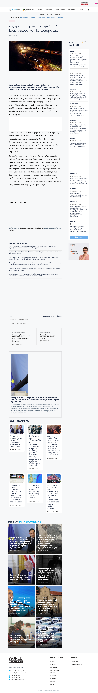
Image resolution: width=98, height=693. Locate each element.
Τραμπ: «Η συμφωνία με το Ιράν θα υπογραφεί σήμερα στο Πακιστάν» (16, 441)
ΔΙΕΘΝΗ (57, 15)
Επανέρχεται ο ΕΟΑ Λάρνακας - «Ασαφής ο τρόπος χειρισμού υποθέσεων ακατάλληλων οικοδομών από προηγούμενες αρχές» (48, 541)
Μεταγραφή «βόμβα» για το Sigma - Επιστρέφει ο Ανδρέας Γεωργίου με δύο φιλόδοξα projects (78, 96)
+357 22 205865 (15, 675)
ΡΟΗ (74, 43)
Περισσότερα (79, 237)
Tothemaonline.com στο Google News (31, 228)
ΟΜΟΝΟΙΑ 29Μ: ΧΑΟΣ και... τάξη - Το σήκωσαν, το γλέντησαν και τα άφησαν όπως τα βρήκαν (78, 228)
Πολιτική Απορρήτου (77, 664)
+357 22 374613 (15, 677)
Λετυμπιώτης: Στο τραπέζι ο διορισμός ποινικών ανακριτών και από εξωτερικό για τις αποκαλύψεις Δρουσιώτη (35, 399)
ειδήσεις (11, 230)
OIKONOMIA (53, 667)
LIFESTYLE (81, 9)
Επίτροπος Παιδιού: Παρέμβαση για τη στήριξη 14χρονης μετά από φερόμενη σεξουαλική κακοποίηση (48, 573)
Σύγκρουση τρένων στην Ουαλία (19, 319)
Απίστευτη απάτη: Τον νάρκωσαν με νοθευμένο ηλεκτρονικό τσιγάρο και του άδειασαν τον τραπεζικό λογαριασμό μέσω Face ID (34, 275)
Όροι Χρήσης (74, 661)
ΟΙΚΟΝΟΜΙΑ (71, 9)
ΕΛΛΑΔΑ (49, 15)
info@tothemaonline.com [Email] (18, 679)
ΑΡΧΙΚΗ (52, 661)
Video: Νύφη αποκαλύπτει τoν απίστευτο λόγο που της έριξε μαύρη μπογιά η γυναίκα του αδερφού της (78, 181)
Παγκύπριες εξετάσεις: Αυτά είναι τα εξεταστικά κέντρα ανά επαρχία (20, 638)
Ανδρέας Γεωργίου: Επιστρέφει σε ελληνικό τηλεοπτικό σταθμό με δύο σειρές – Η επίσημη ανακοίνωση (35, 269)
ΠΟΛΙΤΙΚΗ (41, 9)
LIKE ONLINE (73, 174)
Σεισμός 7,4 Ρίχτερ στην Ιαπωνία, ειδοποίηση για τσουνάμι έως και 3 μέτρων (34, 491)
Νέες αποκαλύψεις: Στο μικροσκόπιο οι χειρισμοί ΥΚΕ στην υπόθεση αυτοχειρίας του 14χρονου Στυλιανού (48, 605)
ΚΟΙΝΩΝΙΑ (49, 9)
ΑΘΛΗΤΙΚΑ (41, 15)
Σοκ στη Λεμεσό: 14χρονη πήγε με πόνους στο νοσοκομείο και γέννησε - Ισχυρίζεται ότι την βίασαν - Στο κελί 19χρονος (32, 247)
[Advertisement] (82, 162)
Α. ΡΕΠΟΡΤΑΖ (74, 104)
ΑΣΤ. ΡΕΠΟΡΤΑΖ (60, 9)
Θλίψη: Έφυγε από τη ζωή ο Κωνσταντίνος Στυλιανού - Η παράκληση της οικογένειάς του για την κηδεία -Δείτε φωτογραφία (78, 129)
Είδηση (12, 323)
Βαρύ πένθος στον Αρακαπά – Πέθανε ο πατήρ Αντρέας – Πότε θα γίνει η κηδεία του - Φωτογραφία (35, 252)
